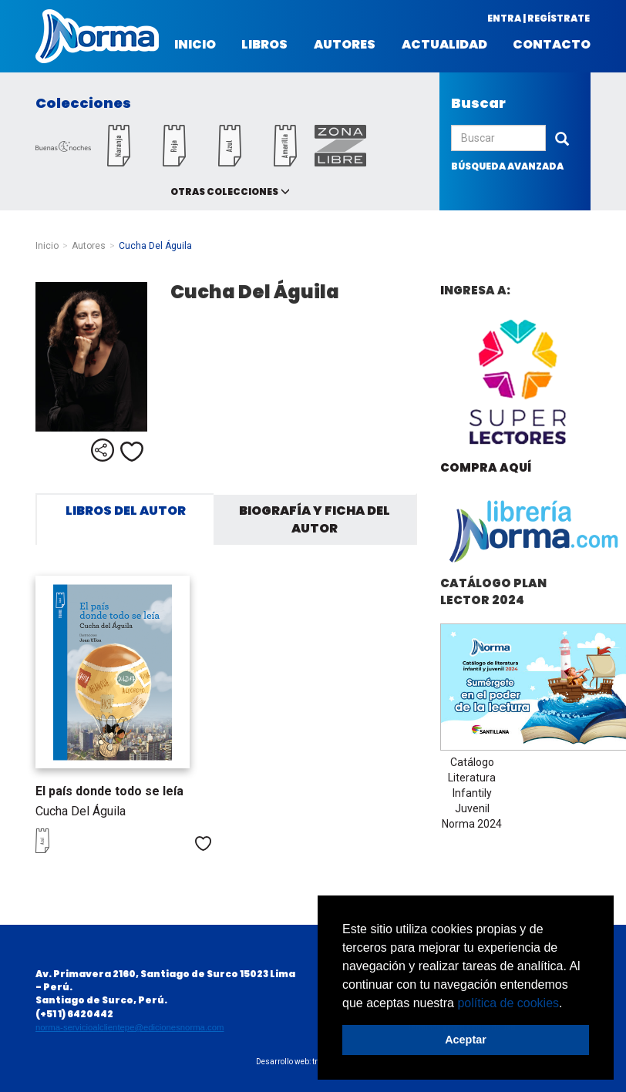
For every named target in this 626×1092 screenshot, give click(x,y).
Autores (344, 45)
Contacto (552, 45)
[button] (568, 1004)
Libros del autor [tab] (126, 510)
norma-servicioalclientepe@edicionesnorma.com (129, 1027)
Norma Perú (97, 36)
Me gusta (131, 452)
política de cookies (508, 1003)
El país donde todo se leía (109, 791)
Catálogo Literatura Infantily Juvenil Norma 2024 (472, 793)
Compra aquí (485, 467)
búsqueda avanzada (507, 166)
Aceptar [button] (465, 1039)
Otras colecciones (224, 191)
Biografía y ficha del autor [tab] (314, 519)
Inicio (195, 45)
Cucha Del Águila (80, 811)
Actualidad (444, 45)
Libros (264, 45)
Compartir (102, 450)
